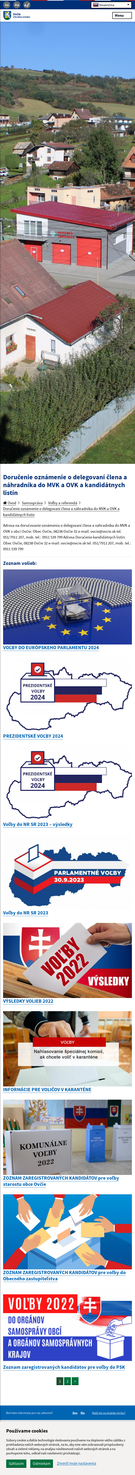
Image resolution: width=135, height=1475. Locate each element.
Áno (76, 1413)
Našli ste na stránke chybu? (109, 1413)
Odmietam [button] (41, 1463)
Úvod (9, 502)
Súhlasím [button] (16, 1463)
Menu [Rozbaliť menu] (122, 15)
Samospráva (32, 502)
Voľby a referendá (62, 502)
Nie (83, 1413)
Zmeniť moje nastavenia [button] (76, 1463)
